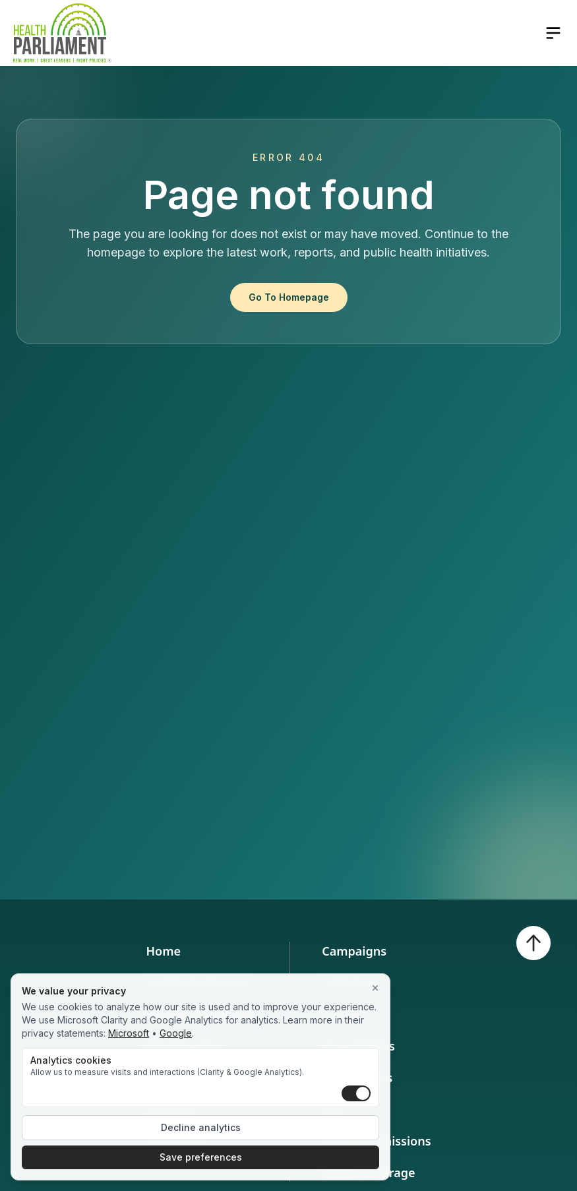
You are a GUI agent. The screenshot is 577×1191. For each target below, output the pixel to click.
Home (163, 951)
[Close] (375, 988)
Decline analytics (201, 1127)
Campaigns (354, 951)
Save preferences (201, 1157)
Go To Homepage (289, 297)
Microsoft (128, 1033)
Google (176, 1033)
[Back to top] (533, 943)
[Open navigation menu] (553, 33)
